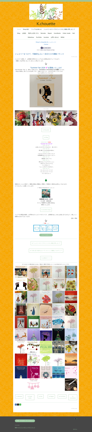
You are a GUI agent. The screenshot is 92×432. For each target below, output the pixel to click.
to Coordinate (73, 397)
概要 (16, 427)
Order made (66, 33)
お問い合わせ (55, 37)
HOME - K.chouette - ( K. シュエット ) (25, 420)
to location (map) (46, 209)
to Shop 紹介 (46, 130)
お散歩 (24, 33)
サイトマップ (32, 427)
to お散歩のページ (46, 258)
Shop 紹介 (26, 29)
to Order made (30, 397)
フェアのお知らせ (36, 29)
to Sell (40, 396)
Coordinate (57, 33)
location (46, 37)
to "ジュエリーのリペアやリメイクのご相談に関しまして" (46, 243)
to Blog (46, 137)
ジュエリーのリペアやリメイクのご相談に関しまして (59, 29)
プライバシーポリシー (23, 427)
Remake (43, 33)
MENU (62, 37)
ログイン (75, 429)
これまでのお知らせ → (46, 235)
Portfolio (39, 37)
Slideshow (31, 37)
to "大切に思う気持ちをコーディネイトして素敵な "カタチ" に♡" (46, 250)
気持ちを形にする (33, 33)
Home (19, 29)
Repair (50, 33)
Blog (18, 33)
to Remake (19, 396)
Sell (73, 33)
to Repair (51, 396)
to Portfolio (62, 396)
